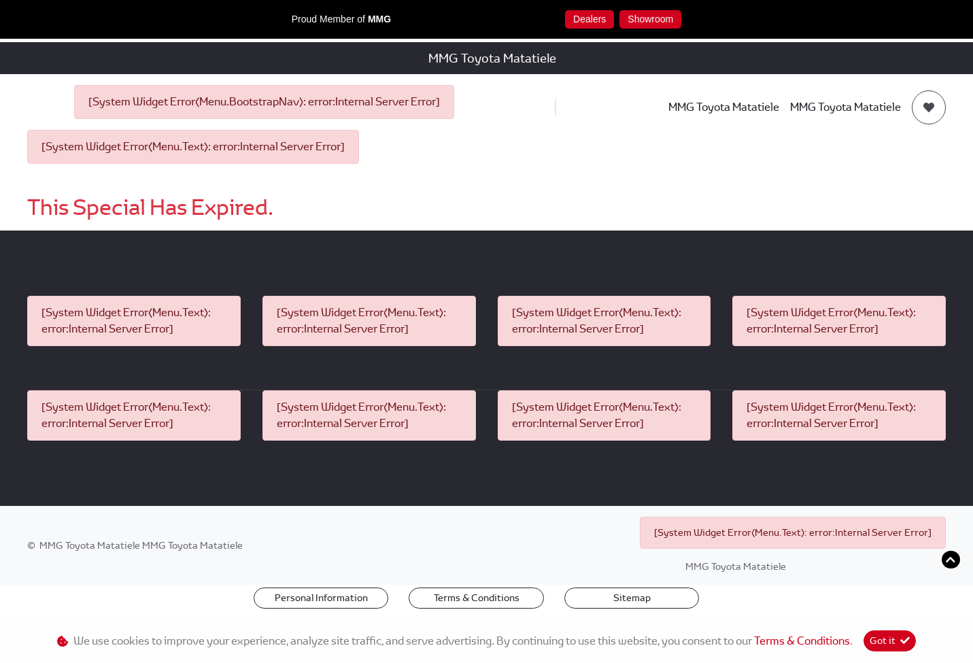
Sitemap (632, 598)
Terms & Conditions (476, 598)
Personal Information (321, 598)
